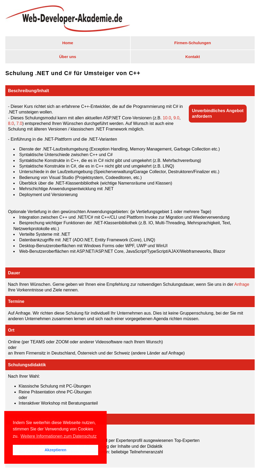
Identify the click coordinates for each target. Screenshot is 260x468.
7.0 (19, 123)
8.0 (11, 123)
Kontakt (192, 57)
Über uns (67, 57)
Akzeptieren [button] (55, 450)
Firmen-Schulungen (192, 43)
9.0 (176, 118)
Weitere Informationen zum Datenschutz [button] (59, 436)
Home (67, 43)
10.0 (167, 118)
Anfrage (241, 284)
